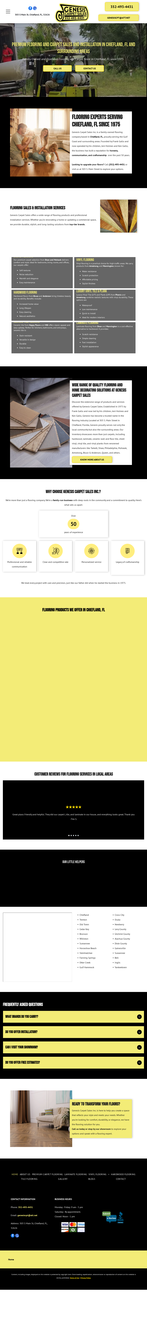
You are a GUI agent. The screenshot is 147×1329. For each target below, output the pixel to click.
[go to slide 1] (68, 874)
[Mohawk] (91, 673)
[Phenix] (28, 745)
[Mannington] (58, 745)
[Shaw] (20, 673)
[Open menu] (8, 13)
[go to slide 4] (75, 874)
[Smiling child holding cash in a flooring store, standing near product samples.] (17, 921)
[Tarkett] (56, 673)
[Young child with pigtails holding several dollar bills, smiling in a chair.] (73, 921)
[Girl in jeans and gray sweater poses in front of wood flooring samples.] (45, 921)
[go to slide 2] (71, 874)
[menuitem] (15, 1213)
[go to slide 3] (73, 874)
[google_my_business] (35, 10)
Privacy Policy (86, 1317)
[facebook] (30, 10)
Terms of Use (74, 1317)
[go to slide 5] (78, 874)
